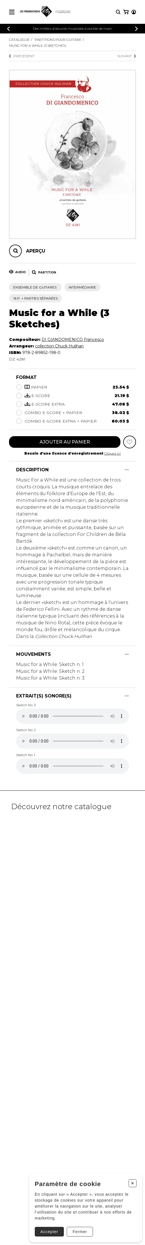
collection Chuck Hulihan (59, 346)
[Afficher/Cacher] (127, 469)
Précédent (21, 56)
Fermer (80, 1231)
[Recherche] (118, 12)
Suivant (126, 56)
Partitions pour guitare (58, 39)
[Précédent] (8, 28)
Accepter (49, 1231)
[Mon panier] (126, 12)
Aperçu (35, 251)
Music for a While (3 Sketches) (37, 45)
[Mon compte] (133, 12)
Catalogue (19, 39)
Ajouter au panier (65, 442)
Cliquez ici (112, 453)
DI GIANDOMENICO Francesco (73, 339)
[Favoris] (129, 442)
